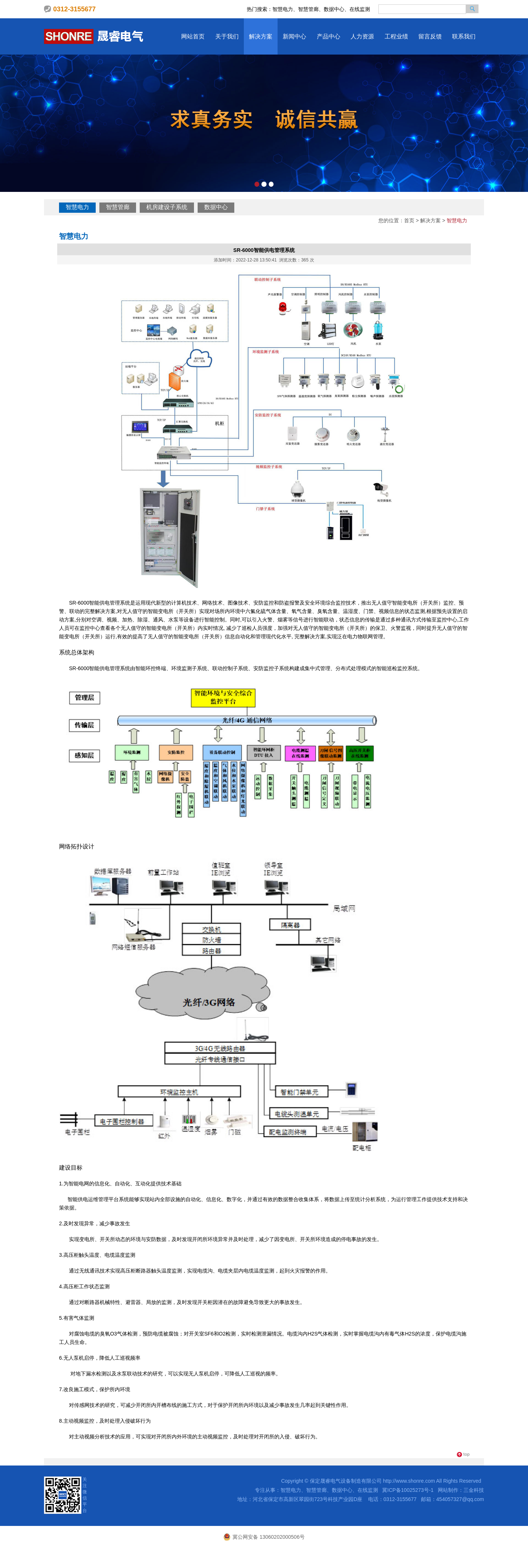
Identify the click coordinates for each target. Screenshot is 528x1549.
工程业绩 (396, 36)
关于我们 (227, 36)
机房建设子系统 (166, 207)
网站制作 (448, 1490)
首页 (409, 220)
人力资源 (362, 36)
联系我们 (464, 36)
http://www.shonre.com (409, 1481)
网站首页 (193, 36)
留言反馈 (430, 36)
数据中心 (216, 207)
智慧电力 (77, 207)
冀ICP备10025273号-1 (407, 1490)
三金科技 (473, 1490)
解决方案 (260, 36)
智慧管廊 (117, 207)
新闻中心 (294, 36)
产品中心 (328, 36)
